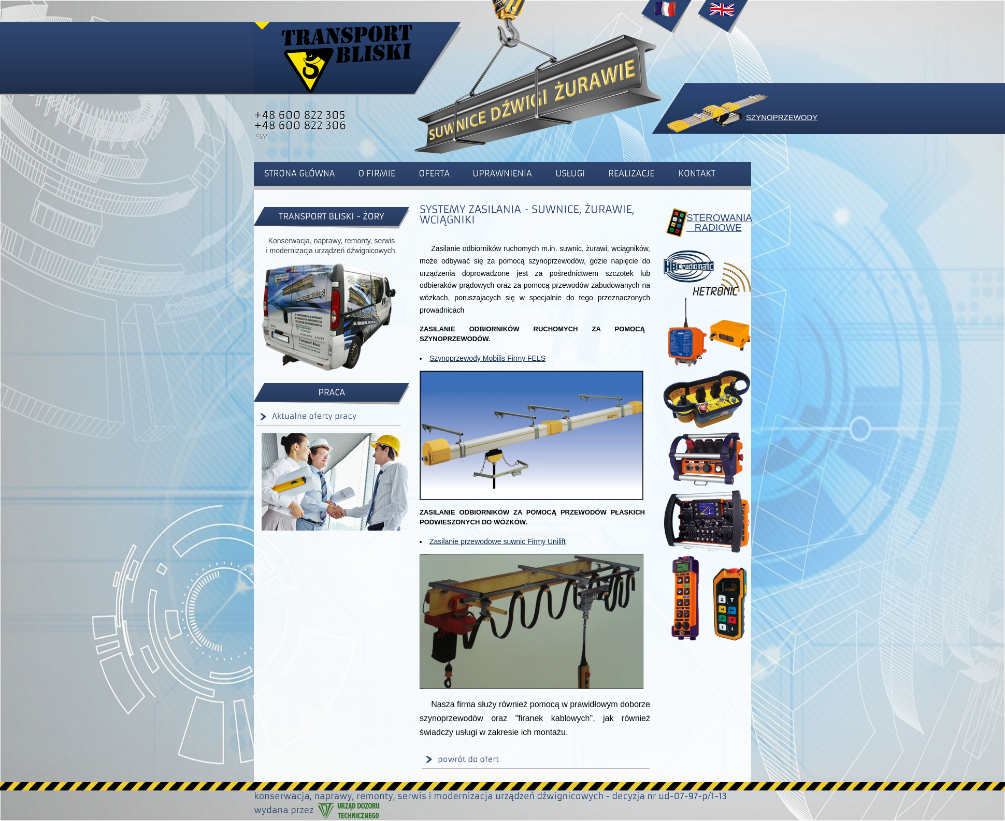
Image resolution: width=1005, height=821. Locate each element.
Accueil (666, 20)
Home (723, 20)
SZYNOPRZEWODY (781, 117)
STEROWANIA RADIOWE (714, 222)
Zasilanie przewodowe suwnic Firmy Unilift (497, 541)
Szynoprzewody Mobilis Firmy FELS (487, 358)
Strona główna (347, 57)
